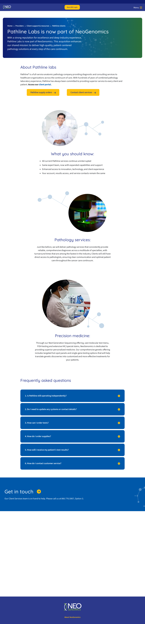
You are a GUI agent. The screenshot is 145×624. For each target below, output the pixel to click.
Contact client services (81, 92)
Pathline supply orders (41, 92)
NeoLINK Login (72, 7)
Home (9, 26)
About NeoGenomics (72, 617)
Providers (19, 26)
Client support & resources (38, 26)
